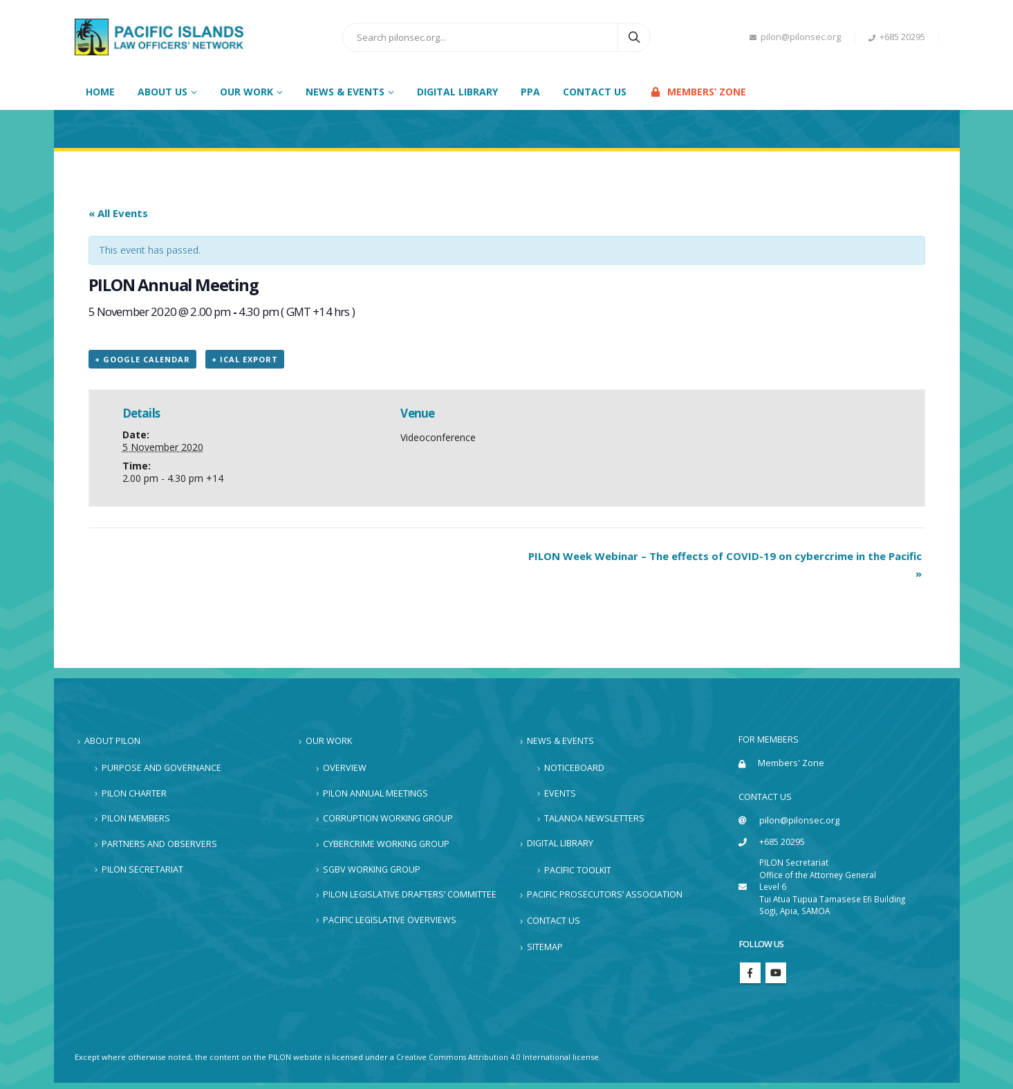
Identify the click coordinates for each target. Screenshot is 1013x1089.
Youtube (775, 978)
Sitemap (545, 943)
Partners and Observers (159, 843)
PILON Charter (134, 792)
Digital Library (457, 91)
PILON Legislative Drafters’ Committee (409, 894)
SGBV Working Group (371, 868)
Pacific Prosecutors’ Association (604, 892)
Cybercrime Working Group (386, 843)
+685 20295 (896, 37)
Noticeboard (574, 767)
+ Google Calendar (142, 359)
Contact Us (594, 91)
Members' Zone (792, 763)
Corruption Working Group (388, 817)
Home (100, 91)
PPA (530, 91)
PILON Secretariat (142, 868)
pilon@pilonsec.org (795, 37)
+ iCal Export (245, 359)
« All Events (118, 213)
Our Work (329, 740)
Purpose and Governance (161, 767)
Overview (344, 767)
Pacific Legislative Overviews (389, 919)
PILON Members (136, 817)
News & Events (560, 740)
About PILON (112, 740)
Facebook (750, 978)
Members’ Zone (697, 91)
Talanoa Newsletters (594, 817)
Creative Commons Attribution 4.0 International (485, 1063)
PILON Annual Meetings (375, 792)
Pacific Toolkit (577, 868)
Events (560, 792)
